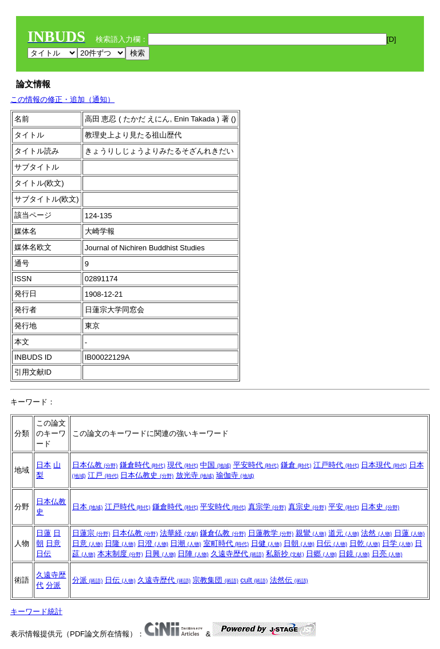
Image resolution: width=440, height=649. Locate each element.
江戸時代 (336, 465)
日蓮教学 (271, 533)
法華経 (179, 533)
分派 (53, 585)
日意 (53, 543)
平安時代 (256, 465)
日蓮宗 (91, 533)
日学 (397, 543)
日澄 (153, 543)
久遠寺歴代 (237, 553)
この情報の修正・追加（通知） (62, 99)
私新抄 (285, 553)
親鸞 (311, 533)
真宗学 (267, 506)
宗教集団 (215, 580)
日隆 (120, 543)
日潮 (185, 543)
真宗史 (307, 506)
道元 (343, 533)
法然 (376, 533)
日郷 (321, 553)
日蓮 (43, 533)
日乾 (364, 543)
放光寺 (195, 475)
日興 (160, 553)
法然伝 (289, 580)
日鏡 (354, 553)
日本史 (380, 506)
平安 (343, 506)
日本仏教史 (147, 475)
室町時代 (226, 543)
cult (254, 580)
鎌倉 (296, 465)
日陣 (193, 553)
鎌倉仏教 (223, 533)
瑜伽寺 (235, 475)
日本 (43, 465)
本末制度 (120, 553)
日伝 (43, 553)
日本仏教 (95, 465)
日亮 (387, 553)
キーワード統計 (36, 611)
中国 (215, 465)
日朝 (299, 543)
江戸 (103, 475)
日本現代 (384, 465)
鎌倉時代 (143, 465)
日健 (266, 543)
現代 (182, 465)
